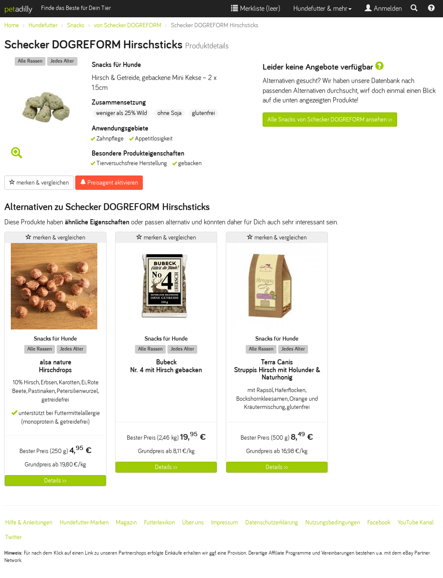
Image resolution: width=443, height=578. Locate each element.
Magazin (126, 522)
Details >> (55, 480)
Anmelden (383, 8)
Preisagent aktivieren (109, 182)
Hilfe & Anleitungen (28, 522)
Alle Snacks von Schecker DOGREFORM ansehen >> (329, 119)
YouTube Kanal (415, 522)
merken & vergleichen (39, 182)
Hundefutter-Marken (84, 522)
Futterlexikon (159, 522)
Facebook (378, 522)
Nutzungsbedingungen (332, 522)
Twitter (13, 537)
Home (11, 25)
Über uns (193, 522)
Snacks (75, 25)
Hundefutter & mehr (322, 8)
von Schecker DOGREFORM (127, 25)
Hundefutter (43, 25)
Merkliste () (255, 8)
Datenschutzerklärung (271, 522)
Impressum (224, 522)
